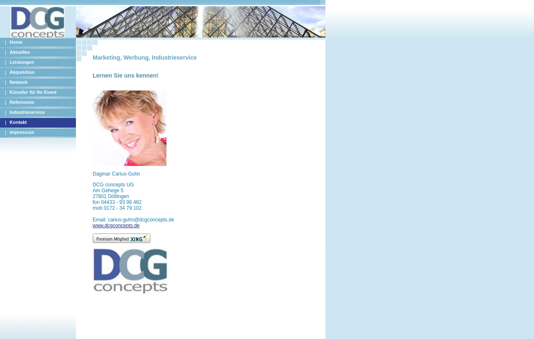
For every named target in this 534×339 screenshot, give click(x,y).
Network (19, 82)
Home (16, 42)
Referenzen (22, 102)
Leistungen (22, 62)
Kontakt (18, 122)
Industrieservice (27, 112)
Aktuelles (20, 52)
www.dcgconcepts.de (116, 226)
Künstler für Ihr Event (33, 92)
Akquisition (22, 72)
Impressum (22, 132)
